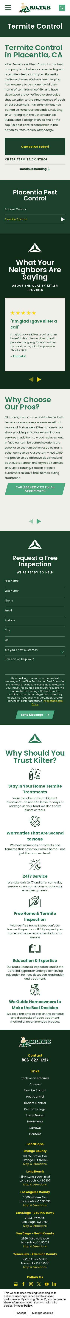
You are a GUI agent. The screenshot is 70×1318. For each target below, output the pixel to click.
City (7, 630)
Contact (35, 1134)
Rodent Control (35, 1103)
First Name (12, 580)
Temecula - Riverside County (35, 1254)
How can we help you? (19, 659)
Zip (7, 640)
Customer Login (35, 1109)
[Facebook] (23, 1284)
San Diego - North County (35, 1233)
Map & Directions (35, 1164)
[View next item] (38, 379)
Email (8, 610)
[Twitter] (39, 1284)
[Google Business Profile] (16, 1284)
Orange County (35, 1151)
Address (10, 620)
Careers (35, 1084)
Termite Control (35, 1090)
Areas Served (35, 1115)
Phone (9, 600)
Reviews (35, 1128)
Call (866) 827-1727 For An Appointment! (35, 489)
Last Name (12, 590)
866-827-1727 (35, 1060)
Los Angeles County (35, 1192)
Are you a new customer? (21, 650)
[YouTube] (47, 1284)
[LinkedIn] (54, 1284)
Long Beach (35, 1171)
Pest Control (35, 1096)
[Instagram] (31, 1284)
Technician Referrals (35, 1078)
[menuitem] (35, 209)
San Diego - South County (35, 1213)
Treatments (35, 1121)
